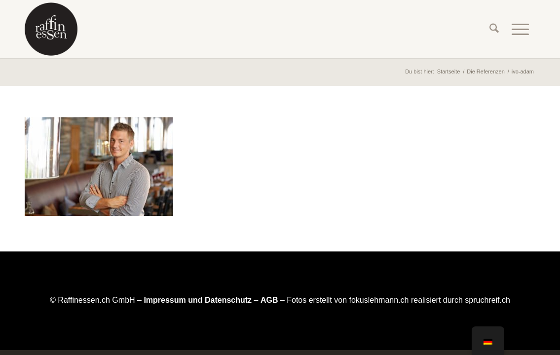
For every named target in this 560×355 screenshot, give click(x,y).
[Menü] (520, 29)
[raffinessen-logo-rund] (51, 29)
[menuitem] (494, 29)
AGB (269, 300)
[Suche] (494, 29)
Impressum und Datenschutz (198, 300)
